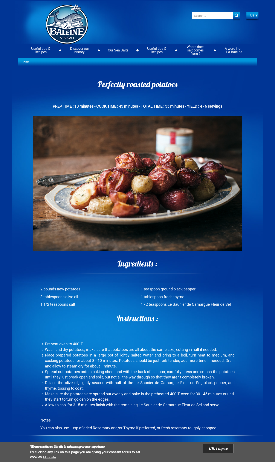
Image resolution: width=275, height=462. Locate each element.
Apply (236, 15)
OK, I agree (218, 448)
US (252, 16)
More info (49, 457)
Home (25, 62)
